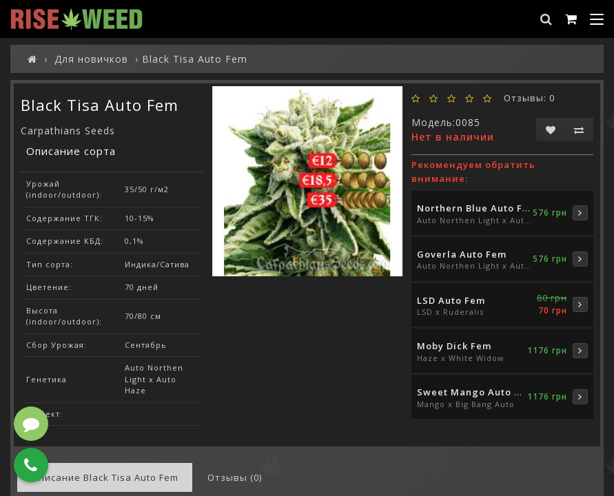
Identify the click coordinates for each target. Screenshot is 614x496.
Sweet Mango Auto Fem (476, 392)
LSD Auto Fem (451, 300)
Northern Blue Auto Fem (477, 208)
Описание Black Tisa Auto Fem (104, 477)
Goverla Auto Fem (461, 254)
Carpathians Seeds (68, 130)
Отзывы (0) (234, 477)
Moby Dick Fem (454, 346)
